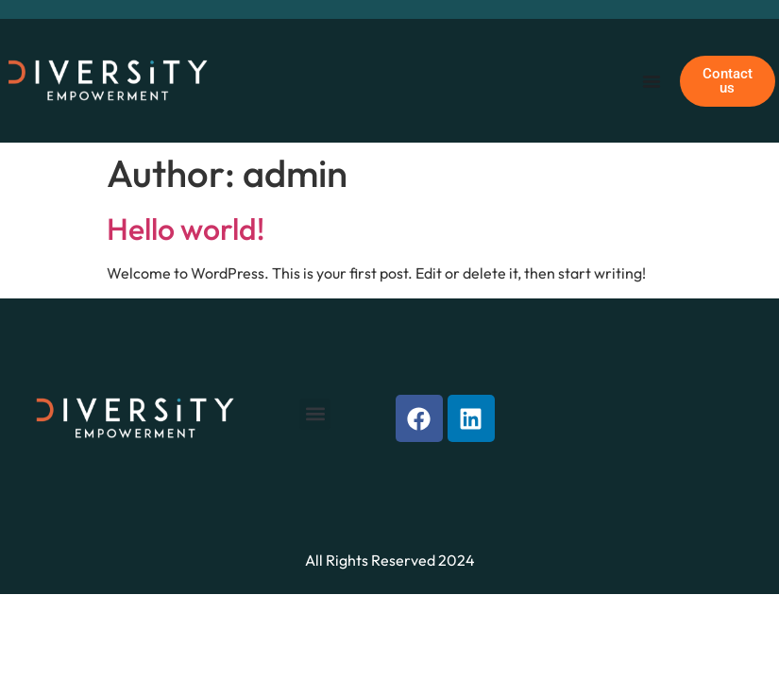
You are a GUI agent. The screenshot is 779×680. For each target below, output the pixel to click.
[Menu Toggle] (651, 81)
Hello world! (185, 228)
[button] (314, 414)
